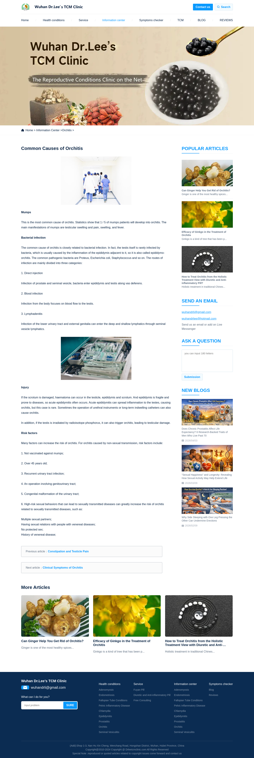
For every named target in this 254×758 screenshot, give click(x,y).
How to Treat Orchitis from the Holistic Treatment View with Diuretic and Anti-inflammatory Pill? (194, 643)
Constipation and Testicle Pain (68, 551)
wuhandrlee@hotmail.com (199, 318)
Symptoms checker (151, 20)
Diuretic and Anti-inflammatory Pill (152, 695)
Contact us (203, 6)
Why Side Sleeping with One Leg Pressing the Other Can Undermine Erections (207, 519)
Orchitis (67, 130)
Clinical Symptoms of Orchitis (63, 567)
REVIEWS (226, 20)
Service (83, 20)
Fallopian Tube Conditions (113, 700)
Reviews (213, 695)
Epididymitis (105, 716)
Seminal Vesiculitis (109, 732)
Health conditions (54, 20)
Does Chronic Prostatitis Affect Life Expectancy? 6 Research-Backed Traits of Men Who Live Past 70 (205, 432)
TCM (180, 20)
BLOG (201, 20)
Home (25, 20)
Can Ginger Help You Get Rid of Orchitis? (52, 641)
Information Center (48, 130)
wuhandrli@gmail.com (196, 312)
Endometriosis (106, 695)
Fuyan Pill (139, 689)
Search (225, 6)
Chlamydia (104, 711)
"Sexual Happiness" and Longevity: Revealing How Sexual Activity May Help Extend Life (207, 476)
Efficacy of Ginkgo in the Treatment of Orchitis (121, 643)
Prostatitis (104, 721)
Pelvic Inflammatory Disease (114, 705)
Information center (113, 20)
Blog (211, 689)
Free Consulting (142, 700)
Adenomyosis (106, 689)
